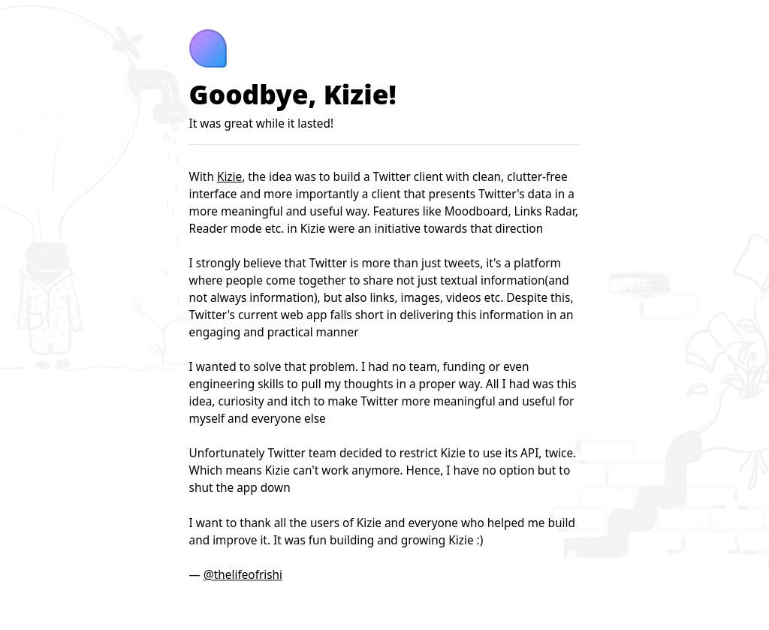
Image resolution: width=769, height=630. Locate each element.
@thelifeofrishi (243, 575)
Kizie (229, 177)
